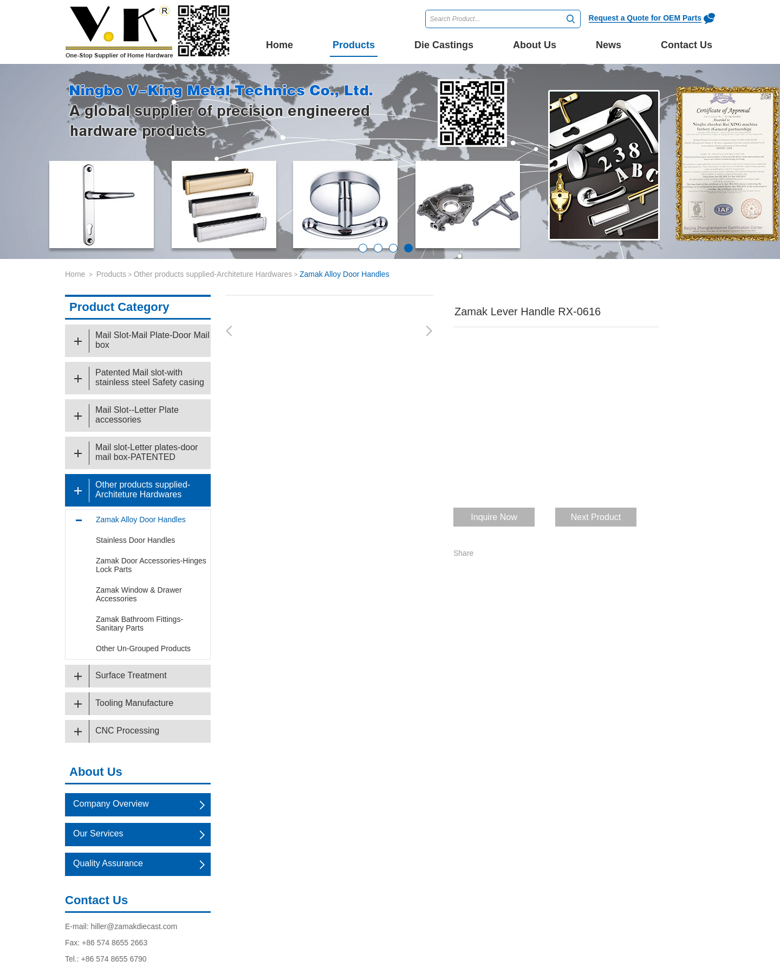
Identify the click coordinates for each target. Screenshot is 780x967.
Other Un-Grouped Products (143, 648)
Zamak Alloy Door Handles (344, 274)
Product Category (119, 307)
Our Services (98, 833)
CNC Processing (127, 730)
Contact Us (96, 900)
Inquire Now (494, 517)
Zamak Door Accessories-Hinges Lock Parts (151, 565)
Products (111, 274)
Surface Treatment (131, 675)
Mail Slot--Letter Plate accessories (137, 414)
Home (279, 45)
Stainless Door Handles (135, 540)
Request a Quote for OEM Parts (645, 18)
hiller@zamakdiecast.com (133, 926)
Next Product (596, 517)
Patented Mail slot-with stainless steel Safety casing (149, 377)
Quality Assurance (108, 863)
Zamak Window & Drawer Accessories (139, 594)
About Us (95, 771)
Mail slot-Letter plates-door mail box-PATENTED (146, 452)
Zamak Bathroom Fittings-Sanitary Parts (139, 623)
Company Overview (111, 803)
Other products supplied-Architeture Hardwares (213, 274)
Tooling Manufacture (134, 703)
